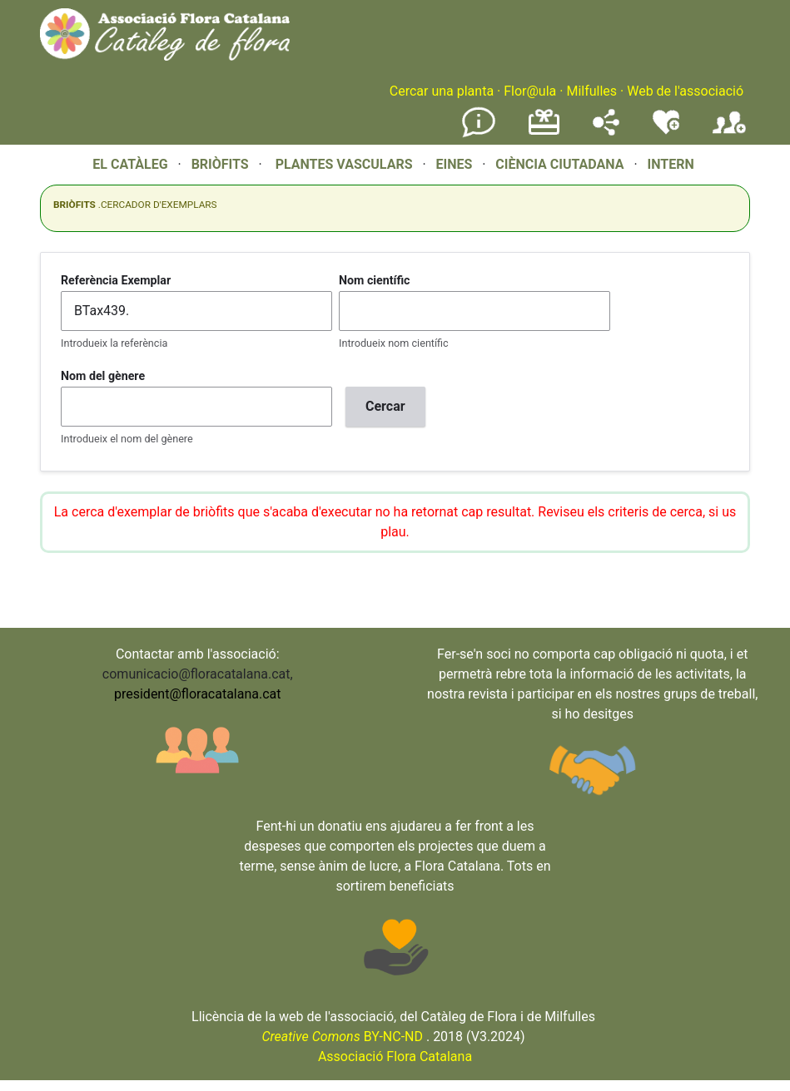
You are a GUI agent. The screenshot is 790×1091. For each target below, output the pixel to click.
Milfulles (591, 91)
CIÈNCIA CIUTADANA (559, 164)
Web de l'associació (685, 91)
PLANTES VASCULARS (344, 164)
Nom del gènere (103, 376)
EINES (453, 164)
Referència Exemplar (116, 280)
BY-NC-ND (342, 1036)
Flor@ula (530, 91)
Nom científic (374, 280)
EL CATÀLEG (129, 164)
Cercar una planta (442, 91)
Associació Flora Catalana (395, 1056)
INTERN (670, 164)
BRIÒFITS (221, 164)
